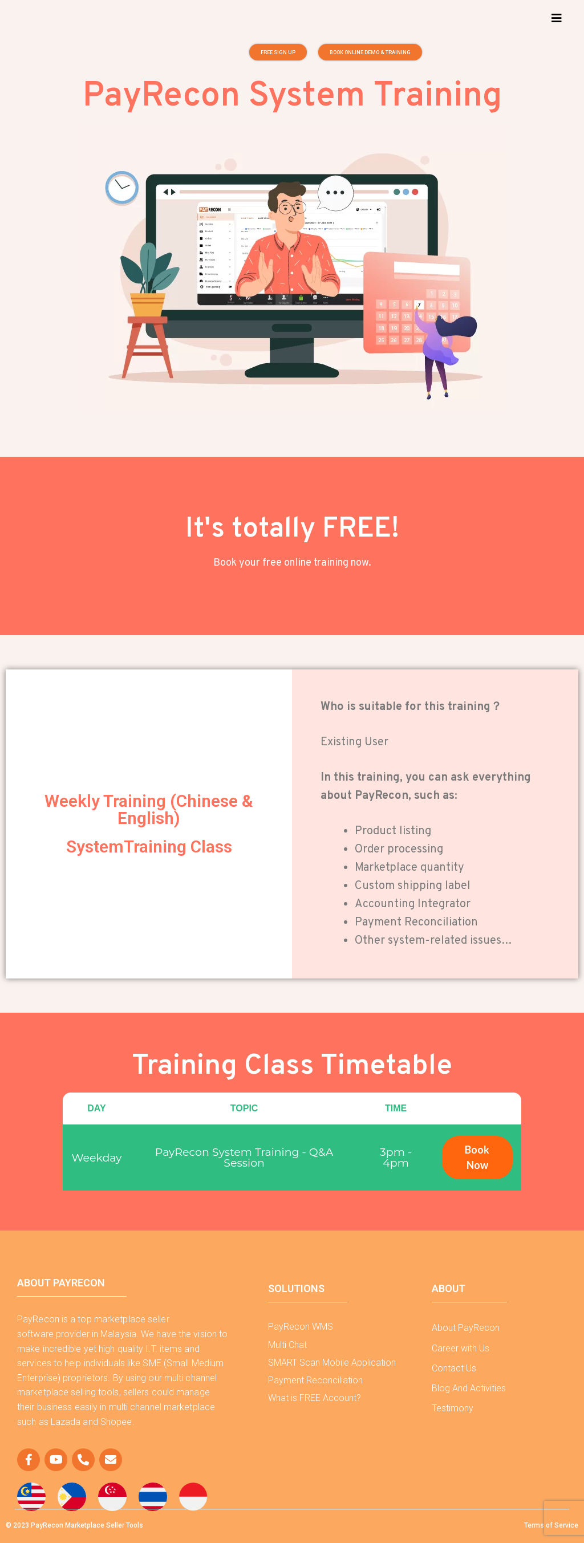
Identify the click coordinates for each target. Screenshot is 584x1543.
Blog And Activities (469, 1388)
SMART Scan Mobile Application (332, 1362)
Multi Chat (287, 1344)
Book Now (477, 1157)
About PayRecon (466, 1327)
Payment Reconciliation (315, 1380)
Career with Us (460, 1348)
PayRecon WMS (300, 1326)
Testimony (452, 1408)
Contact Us (454, 1368)
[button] (558, 18)
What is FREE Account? (314, 1397)
